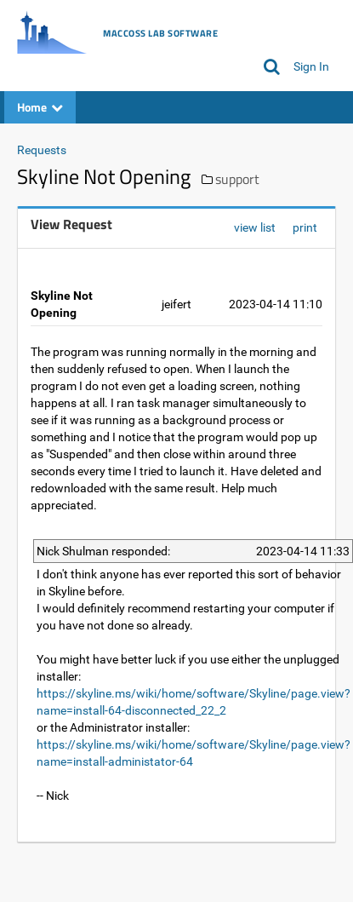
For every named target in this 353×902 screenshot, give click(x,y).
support (237, 179)
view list (255, 227)
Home (40, 107)
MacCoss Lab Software (160, 33)
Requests (41, 150)
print (305, 227)
